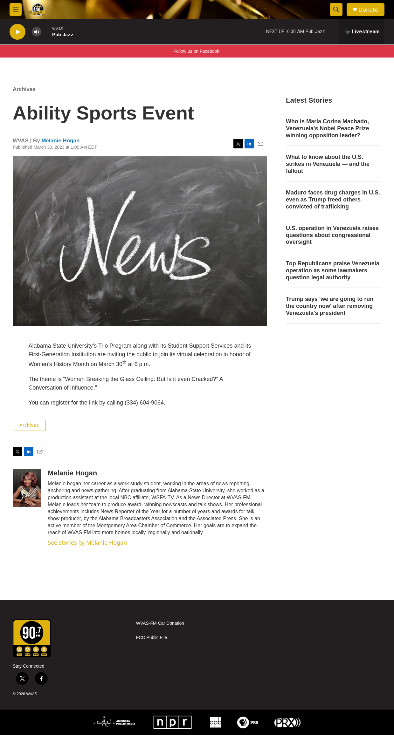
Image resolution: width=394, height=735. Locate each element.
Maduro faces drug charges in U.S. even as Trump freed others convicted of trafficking (333, 199)
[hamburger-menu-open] (16, 9)
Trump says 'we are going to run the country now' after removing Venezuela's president (329, 306)
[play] (17, 32)
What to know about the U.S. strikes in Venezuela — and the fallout (328, 164)
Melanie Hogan (60, 141)
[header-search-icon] (336, 9)
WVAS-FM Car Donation (160, 623)
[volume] (36, 32)
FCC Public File (151, 637)
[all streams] (361, 31)
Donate (368, 9)
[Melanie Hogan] (27, 488)
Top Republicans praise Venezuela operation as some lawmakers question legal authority (332, 270)
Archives (24, 89)
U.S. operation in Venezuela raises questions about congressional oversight (332, 235)
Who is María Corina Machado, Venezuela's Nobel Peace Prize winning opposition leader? (327, 128)
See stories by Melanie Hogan (87, 542)
